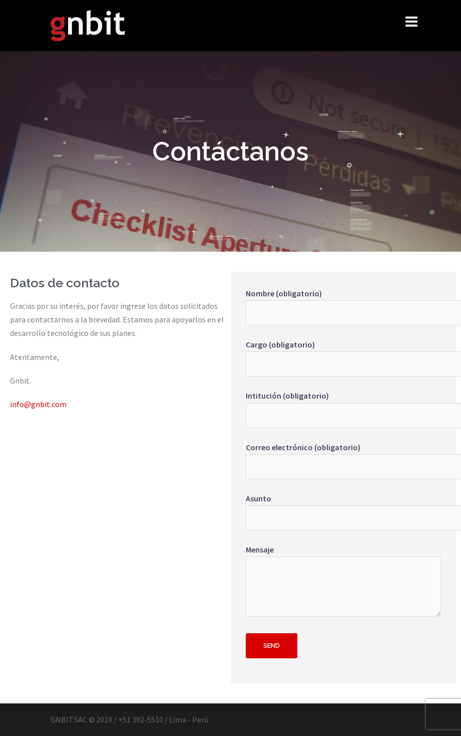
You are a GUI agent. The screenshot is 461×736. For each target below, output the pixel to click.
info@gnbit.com (38, 404)
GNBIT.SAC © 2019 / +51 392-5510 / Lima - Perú (129, 719)
